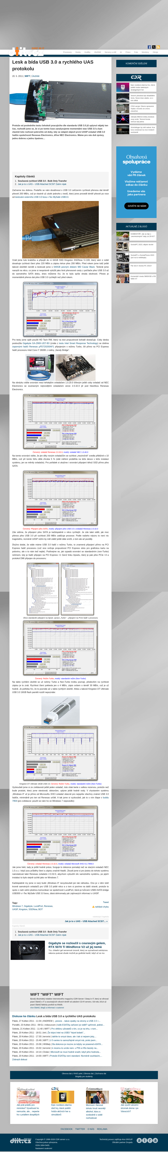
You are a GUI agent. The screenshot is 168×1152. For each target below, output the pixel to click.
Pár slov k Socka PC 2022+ (141, 266)
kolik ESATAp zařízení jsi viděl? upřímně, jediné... (81, 1025)
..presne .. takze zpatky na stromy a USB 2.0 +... (77, 1021)
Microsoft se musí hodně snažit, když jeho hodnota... (76, 1052)
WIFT (27, 76)
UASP (15, 909)
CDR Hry (136, 77)
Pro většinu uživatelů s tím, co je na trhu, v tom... (74, 1029)
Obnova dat (88, 1073)
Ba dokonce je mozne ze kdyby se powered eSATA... (77, 1044)
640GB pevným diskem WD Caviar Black (74, 267)
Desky (78, 52)
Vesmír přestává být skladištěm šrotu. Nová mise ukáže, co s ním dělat (143, 98)
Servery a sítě (110, 52)
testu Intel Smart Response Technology (78, 343)
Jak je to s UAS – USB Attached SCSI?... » (87, 921)
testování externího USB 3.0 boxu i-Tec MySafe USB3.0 (41, 197)
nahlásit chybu (102, 907)
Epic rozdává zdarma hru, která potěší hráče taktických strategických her (143, 87)
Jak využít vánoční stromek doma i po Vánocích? (129, 1108)
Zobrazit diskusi (19, 1059)
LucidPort (38, 906)
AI (121, 52)
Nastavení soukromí (43, 1148)
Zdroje (155, 52)
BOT (40, 909)
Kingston (23, 909)
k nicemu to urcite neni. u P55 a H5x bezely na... (75, 1048)
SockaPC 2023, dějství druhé (142, 245)
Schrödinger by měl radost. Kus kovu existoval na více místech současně (143, 129)
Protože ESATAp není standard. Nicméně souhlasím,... (76, 1056)
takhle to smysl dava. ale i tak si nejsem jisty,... (74, 1036)
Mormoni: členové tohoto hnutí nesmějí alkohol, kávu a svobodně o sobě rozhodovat (96, 1111)
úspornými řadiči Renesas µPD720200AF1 (33, 346)
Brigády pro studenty (84, 1076)
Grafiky (87, 52)
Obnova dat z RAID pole (72, 1073)
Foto (136, 52)
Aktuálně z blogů (136, 226)
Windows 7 (17, 906)
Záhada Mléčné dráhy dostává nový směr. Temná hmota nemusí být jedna (142, 119)
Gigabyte (28, 906)
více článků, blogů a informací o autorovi (47, 1008)
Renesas (48, 906)
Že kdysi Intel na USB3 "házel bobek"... (66, 1033)
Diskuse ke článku (23, 1016)
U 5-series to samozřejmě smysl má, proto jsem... (73, 1040)
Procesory (67, 52)
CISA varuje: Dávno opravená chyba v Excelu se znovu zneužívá (142, 108)
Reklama (102, 1129)
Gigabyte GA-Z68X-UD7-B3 (36, 343)
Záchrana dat (100, 1073)
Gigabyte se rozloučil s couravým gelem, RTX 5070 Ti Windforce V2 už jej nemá (77, 945)
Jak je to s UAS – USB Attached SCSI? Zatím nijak (42, 184)
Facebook (67, 1129)
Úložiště (97, 52)
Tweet (106, 902)
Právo (128, 52)
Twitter (80, 1129)
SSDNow (33, 909)
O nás (91, 1129)
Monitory (145, 52)
